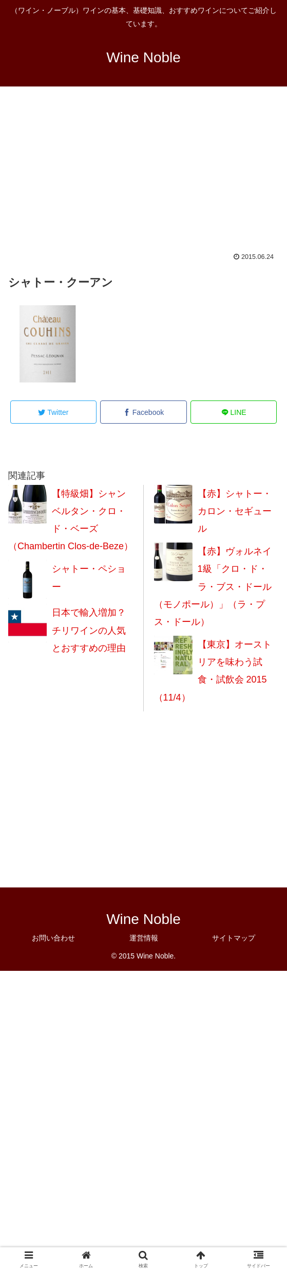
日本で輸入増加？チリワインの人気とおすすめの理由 (89, 630)
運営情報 (143, 938)
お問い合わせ (53, 938)
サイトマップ (233, 938)
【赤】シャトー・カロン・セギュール (235, 511)
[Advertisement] (143, 176)
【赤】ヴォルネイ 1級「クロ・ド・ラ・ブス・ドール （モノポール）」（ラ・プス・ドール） (213, 586)
